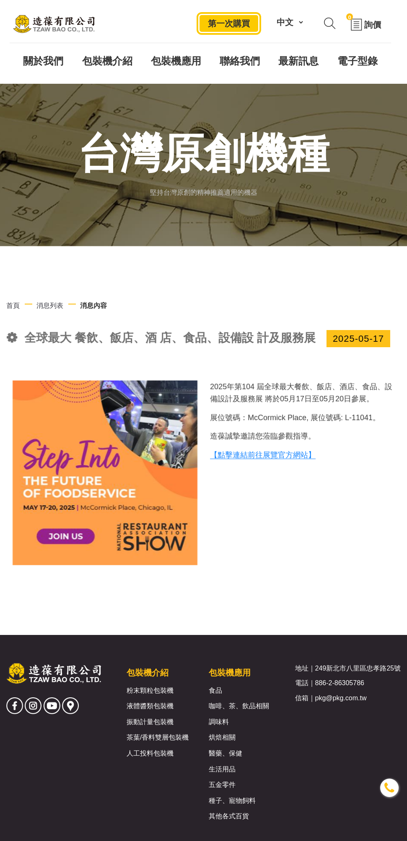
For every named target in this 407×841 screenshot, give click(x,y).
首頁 (13, 305)
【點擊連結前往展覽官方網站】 (262, 458)
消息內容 (93, 305)
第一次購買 (228, 24)
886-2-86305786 (339, 682)
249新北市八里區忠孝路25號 (358, 668)
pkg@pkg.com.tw (341, 698)
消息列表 (49, 305)
